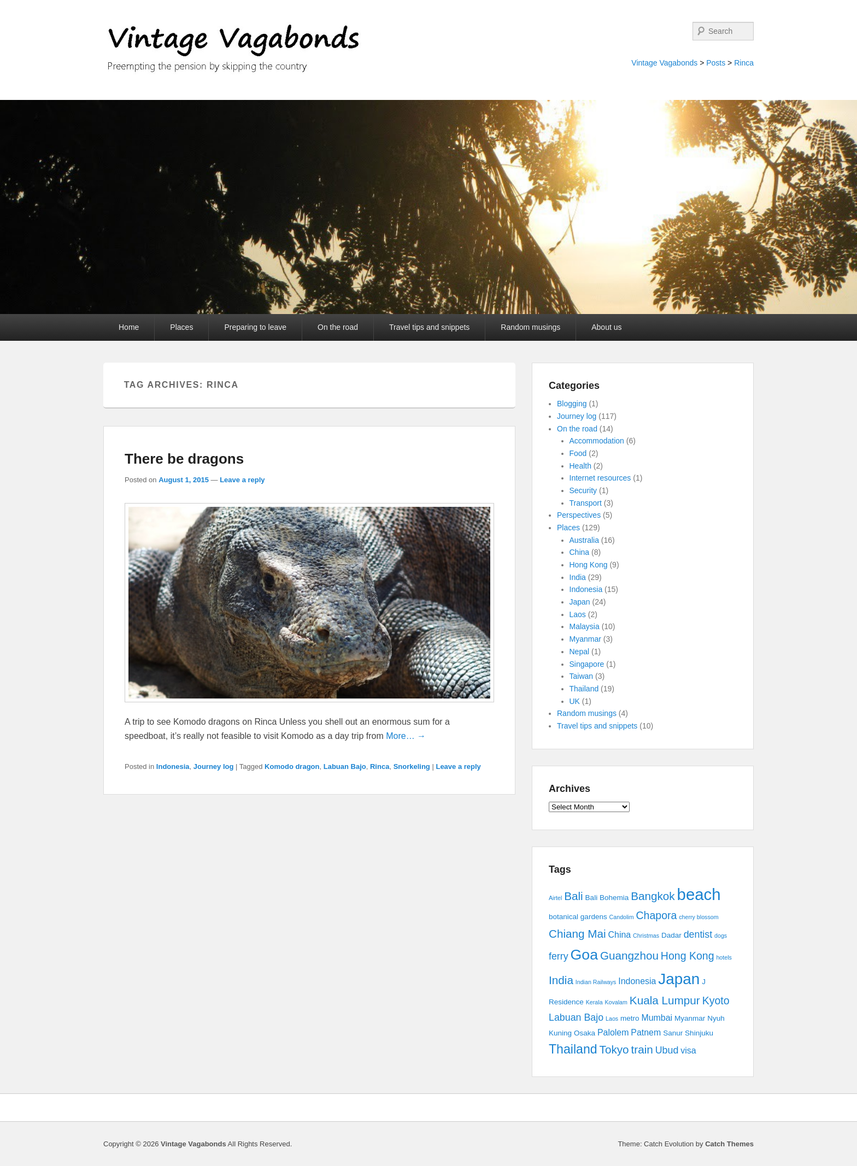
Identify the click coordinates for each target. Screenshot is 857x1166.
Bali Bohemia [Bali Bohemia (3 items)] (607, 897)
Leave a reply (242, 480)
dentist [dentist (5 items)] (698, 934)
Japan (580, 601)
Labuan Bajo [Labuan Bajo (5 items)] (576, 1017)
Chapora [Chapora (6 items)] (656, 915)
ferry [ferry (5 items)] (558, 956)
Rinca (744, 62)
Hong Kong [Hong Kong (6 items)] (687, 956)
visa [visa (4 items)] (688, 1050)
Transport (586, 503)
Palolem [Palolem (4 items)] (613, 1032)
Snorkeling (412, 766)
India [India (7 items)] (561, 980)
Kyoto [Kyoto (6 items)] (716, 1001)
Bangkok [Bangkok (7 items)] (653, 896)
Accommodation (597, 440)
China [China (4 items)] (619, 934)
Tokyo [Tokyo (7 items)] (614, 1049)
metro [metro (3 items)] (629, 1018)
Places (181, 327)
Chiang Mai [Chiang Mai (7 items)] (577, 933)
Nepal (580, 651)
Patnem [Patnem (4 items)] (646, 1032)
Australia (584, 540)
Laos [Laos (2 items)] (612, 1018)
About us (606, 327)
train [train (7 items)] (642, 1049)
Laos (578, 614)
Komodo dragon (292, 766)
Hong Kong (589, 564)
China (580, 552)
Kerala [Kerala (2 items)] (594, 1002)
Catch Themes (729, 1144)
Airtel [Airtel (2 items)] (555, 898)
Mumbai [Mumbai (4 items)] (656, 1017)
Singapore (587, 664)
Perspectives (579, 515)
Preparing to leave (255, 327)
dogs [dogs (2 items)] (720, 935)
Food (578, 453)
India (578, 577)
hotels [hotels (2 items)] (723, 957)
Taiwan (582, 676)
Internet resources (600, 477)
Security (583, 490)
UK (575, 701)
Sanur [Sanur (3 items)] (673, 1033)
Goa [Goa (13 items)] (584, 954)
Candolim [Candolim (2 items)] (621, 917)
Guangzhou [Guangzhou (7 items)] (629, 955)
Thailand (584, 688)
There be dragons (184, 459)
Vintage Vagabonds (664, 62)
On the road (338, 327)
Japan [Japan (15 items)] (679, 978)
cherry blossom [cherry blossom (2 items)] (698, 917)
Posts (715, 62)
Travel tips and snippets (429, 327)
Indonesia (173, 766)
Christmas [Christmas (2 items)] (646, 935)
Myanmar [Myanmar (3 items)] (689, 1018)
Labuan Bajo (345, 766)
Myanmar (585, 639)
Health (580, 465)
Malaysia (585, 626)
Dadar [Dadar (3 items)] (671, 935)
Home (129, 327)
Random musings (530, 327)
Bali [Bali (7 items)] (573, 896)
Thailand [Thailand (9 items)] (573, 1049)
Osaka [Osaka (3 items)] (584, 1033)
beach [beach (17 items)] (699, 894)
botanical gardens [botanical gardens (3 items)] (578, 917)
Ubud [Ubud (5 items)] (667, 1050)
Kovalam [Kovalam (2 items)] (615, 1002)
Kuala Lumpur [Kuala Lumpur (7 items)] (665, 1000)
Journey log (213, 766)
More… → (406, 736)
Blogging (572, 403)
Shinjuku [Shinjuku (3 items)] (699, 1033)
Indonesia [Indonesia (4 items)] (637, 981)
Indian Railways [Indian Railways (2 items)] (596, 982)
